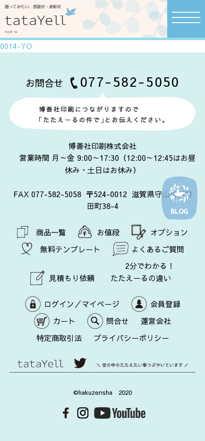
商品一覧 (51, 232)
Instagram (83, 413)
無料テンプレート (70, 249)
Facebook (66, 413)
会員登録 (165, 304)
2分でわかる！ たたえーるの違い (143, 271)
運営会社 (156, 321)
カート (64, 321)
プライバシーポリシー (131, 338)
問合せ (117, 321)
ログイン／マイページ (82, 304)
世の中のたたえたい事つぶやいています (102, 368)
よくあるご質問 (157, 249)
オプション (169, 232)
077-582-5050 (130, 81)
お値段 (108, 232)
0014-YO (16, 46)
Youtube (119, 413)
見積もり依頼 (71, 278)
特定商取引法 (59, 338)
